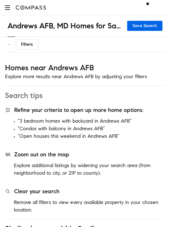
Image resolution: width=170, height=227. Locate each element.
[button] (7, 7)
